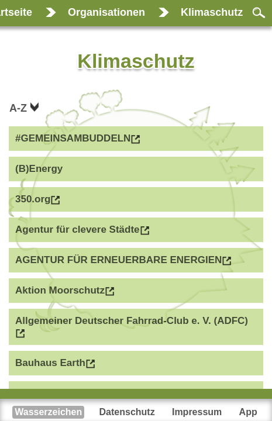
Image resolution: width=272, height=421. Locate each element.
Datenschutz (127, 412)
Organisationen (106, 12)
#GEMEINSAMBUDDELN (72, 138)
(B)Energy (39, 168)
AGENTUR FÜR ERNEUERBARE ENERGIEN (118, 259)
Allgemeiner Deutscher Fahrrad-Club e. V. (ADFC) (131, 320)
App (248, 412)
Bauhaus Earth (50, 362)
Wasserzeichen (48, 412)
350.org (32, 199)
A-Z (19, 108)
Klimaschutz (212, 12)
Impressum (197, 412)
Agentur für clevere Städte (77, 229)
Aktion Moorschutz (60, 290)
